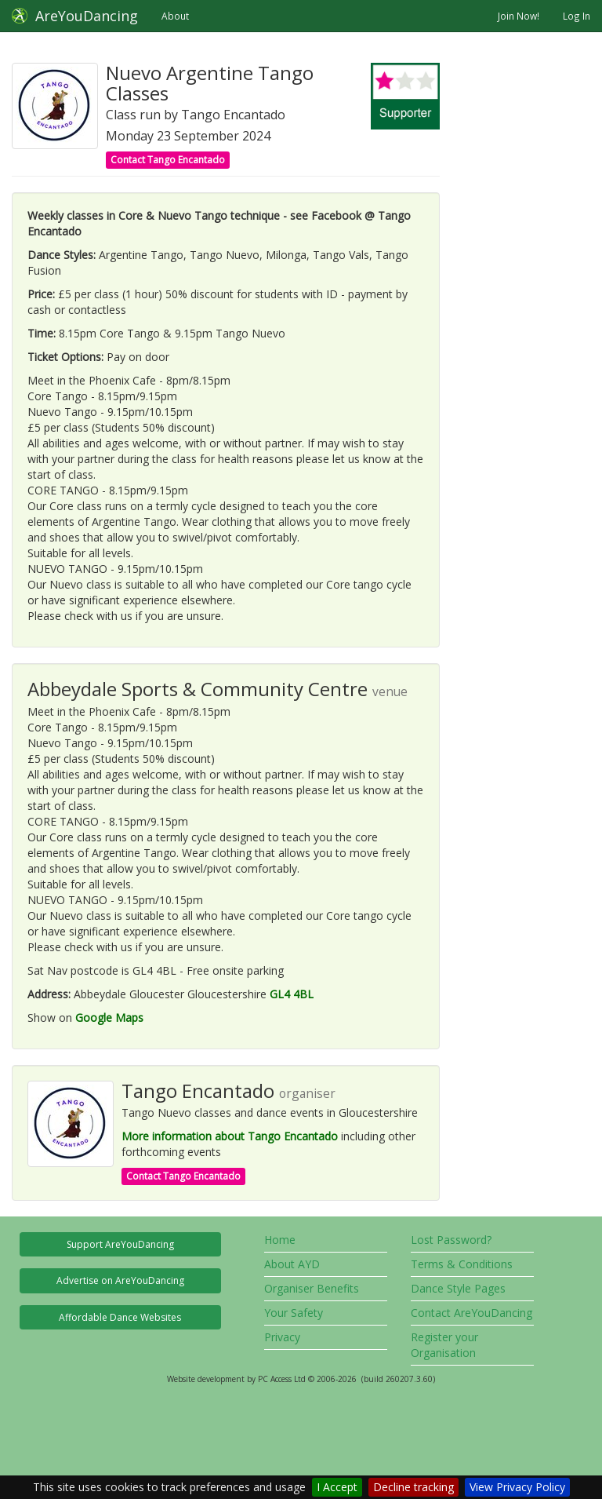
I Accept (337, 1486)
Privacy (282, 1336)
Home (280, 1239)
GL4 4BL (292, 994)
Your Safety (293, 1312)
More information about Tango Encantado (229, 1136)
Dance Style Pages (458, 1288)
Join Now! (518, 15)
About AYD (292, 1263)
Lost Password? (451, 1239)
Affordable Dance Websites (120, 1317)
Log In (576, 15)
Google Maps (109, 1017)
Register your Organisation (444, 1344)
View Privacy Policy (517, 1486)
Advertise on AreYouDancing (120, 1280)
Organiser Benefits (311, 1288)
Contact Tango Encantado (168, 159)
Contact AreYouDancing (471, 1312)
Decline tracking (413, 1486)
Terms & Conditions (462, 1263)
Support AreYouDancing (120, 1244)
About (175, 15)
